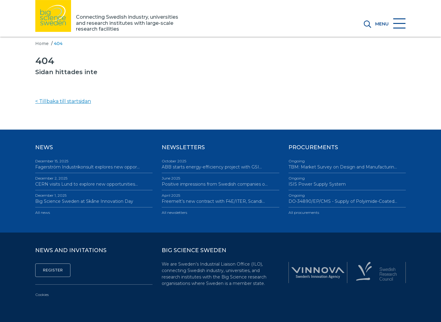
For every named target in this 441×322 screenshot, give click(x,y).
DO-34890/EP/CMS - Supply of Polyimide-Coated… (347, 198)
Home (42, 43)
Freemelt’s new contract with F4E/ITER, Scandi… (220, 198)
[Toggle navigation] (388, 23)
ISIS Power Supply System (347, 181)
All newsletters (174, 212)
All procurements (303, 212)
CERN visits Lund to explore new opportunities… (94, 181)
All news (42, 212)
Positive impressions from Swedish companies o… (220, 181)
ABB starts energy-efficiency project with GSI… (220, 164)
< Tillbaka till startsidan (63, 101)
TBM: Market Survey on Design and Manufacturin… (347, 164)
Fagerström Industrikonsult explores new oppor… (94, 164)
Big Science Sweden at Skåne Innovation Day (94, 198)
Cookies (42, 294)
